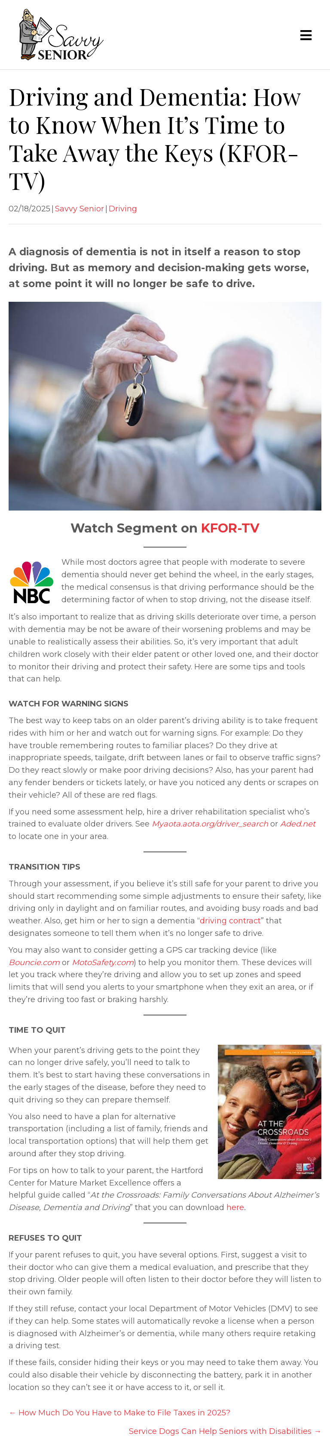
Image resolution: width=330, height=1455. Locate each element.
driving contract (230, 921)
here (235, 1207)
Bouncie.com (34, 962)
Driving (123, 209)
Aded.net (297, 824)
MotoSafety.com (103, 962)
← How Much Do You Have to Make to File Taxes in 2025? (119, 1413)
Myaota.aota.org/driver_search (210, 824)
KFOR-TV (230, 528)
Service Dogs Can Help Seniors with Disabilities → (225, 1431)
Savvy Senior (79, 209)
